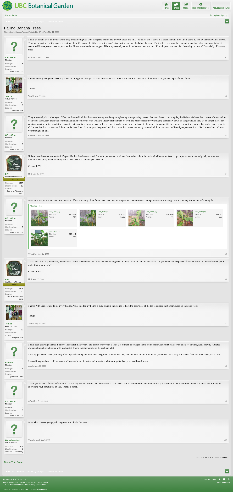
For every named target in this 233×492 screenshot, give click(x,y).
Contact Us (205, 482)
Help (214, 482)
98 (22, 103)
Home (219, 482)
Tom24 (8, 96)
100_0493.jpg (103, 213)
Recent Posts (11, 15)
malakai (9, 364)
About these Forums (221, 8)
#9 (226, 417)
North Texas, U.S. (16, 71)
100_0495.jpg (200, 213)
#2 (226, 110)
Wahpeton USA (17, 111)
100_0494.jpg (151, 213)
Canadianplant (12, 443)
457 (21, 449)
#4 (226, 194)
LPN (7, 175)
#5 (226, 255)
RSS (228, 482)
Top (224, 482)
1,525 (21, 184)
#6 (226, 300)
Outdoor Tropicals (22, 32)
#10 (225, 454)
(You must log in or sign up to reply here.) (212, 460)
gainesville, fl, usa (16, 378)
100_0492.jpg (54, 213)
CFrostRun (43, 32)
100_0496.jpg (54, 233)
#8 (226, 378)
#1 (226, 71)
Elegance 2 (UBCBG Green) (14, 482)
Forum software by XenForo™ (25, 485)
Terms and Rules (223, 485)
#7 (226, 339)
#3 (226, 149)
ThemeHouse (40, 487)
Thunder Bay (18, 454)
